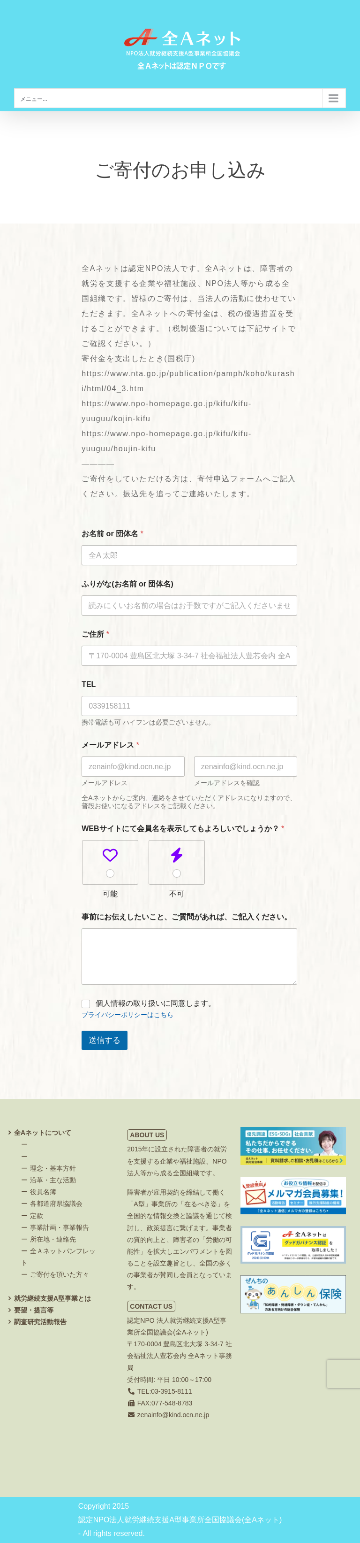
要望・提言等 (33, 1310)
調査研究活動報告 (40, 1322)
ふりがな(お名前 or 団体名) (127, 584)
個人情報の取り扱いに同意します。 (156, 1003)
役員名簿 (43, 1192)
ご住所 (95, 634)
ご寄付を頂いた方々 (59, 1274)
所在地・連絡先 (53, 1239)
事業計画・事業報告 (59, 1227)
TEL (89, 684)
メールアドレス (105, 783)
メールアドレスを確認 (227, 783)
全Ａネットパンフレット (58, 1256)
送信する (104, 1040)
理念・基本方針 (53, 1168)
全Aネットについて (42, 1132)
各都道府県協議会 (56, 1203)
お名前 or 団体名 (112, 534)
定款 (36, 1215)
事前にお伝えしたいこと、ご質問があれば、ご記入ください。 (187, 917)
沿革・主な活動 (53, 1180)
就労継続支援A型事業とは (52, 1298)
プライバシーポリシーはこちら (127, 1014)
